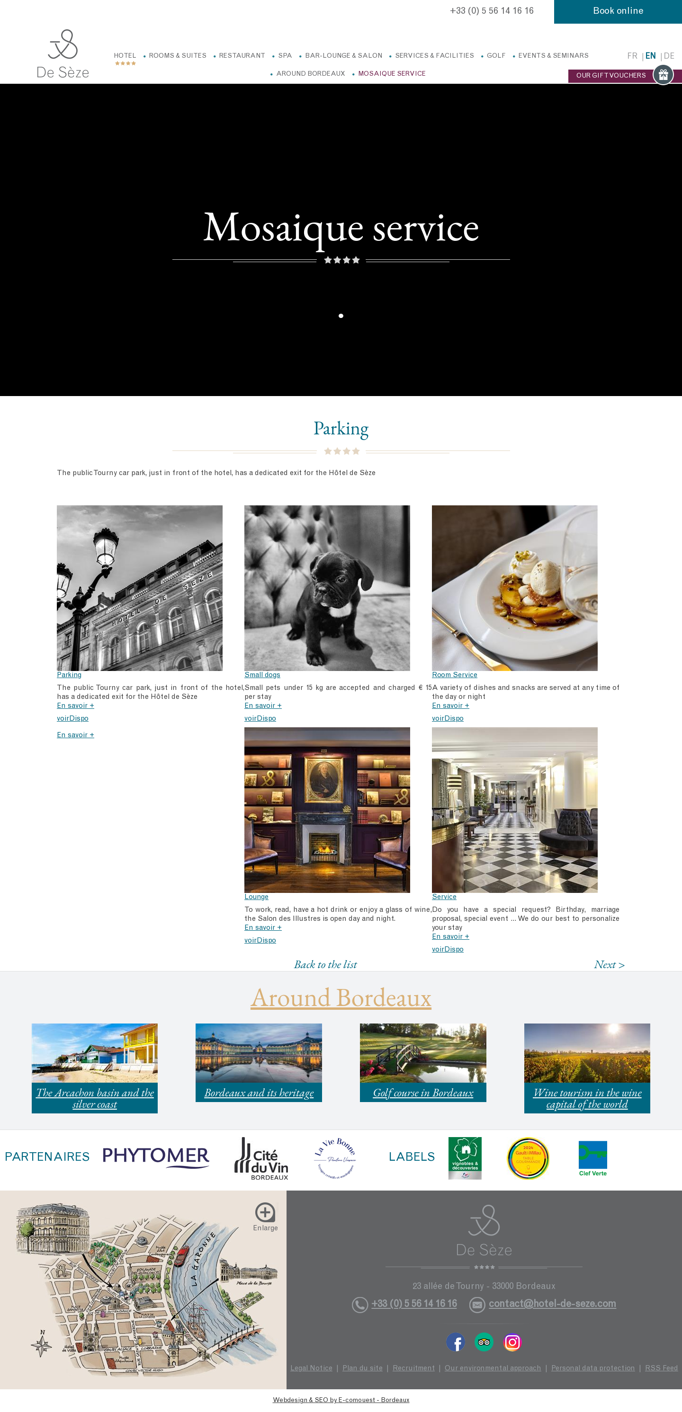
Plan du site (362, 1368)
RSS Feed (661, 1368)
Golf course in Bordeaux (423, 1092)
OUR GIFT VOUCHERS (625, 76)
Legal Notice (311, 1368)
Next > (609, 964)
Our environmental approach (493, 1368)
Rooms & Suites (177, 56)
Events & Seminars (554, 56)
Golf (496, 56)
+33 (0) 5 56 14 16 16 (492, 12)
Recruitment (414, 1368)
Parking (69, 675)
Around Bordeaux (310, 74)
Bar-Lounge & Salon (343, 56)
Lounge (256, 897)
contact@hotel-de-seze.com (552, 1305)
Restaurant (242, 56)
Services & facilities (434, 56)
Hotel (125, 56)
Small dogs (262, 675)
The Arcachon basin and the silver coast (95, 1098)
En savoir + (75, 706)
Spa (285, 56)
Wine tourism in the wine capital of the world (587, 1098)
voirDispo (73, 719)
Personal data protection (593, 1368)
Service (444, 897)
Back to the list (325, 963)
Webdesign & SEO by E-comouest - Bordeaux (341, 1400)
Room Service (454, 675)
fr (632, 57)
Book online (618, 12)
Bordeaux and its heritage (259, 1092)
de (669, 57)
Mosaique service (392, 74)
